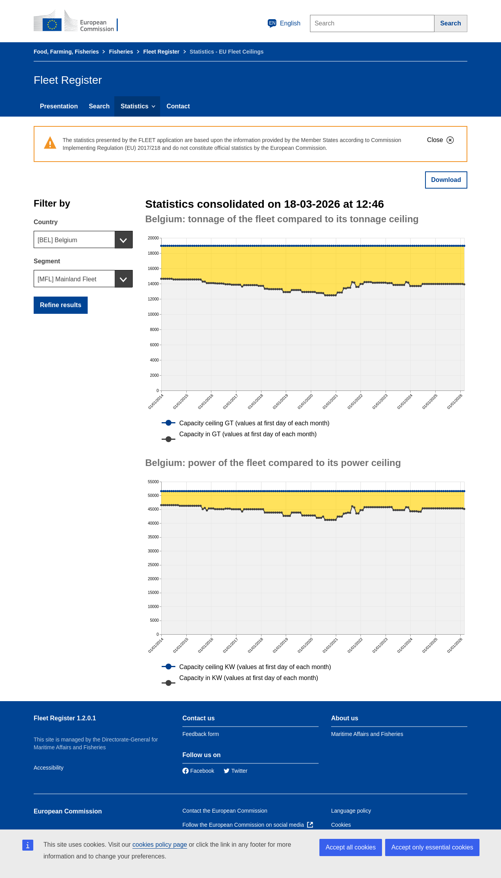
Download (446, 179)
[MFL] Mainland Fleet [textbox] (67, 279)
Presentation (59, 106)
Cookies (341, 825)
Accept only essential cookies (432, 847)
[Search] (450, 23)
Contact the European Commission (224, 811)
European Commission (68, 811)
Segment (47, 261)
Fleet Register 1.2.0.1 (65, 718)
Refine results (60, 305)
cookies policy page (159, 844)
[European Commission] (81, 21)
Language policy (351, 811)
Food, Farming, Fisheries (66, 52)
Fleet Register (161, 52)
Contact (178, 106)
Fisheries (121, 52)
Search (99, 106)
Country (46, 222)
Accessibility (48, 768)
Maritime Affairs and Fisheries (367, 734)
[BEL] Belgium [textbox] (57, 240)
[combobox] (83, 239)
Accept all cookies (351, 847)
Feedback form (200, 734)
